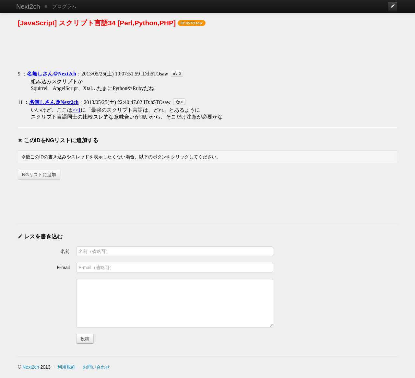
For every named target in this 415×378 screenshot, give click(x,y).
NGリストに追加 (39, 174)
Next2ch (28, 6)
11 (20, 102)
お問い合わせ (96, 367)
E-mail (63, 267)
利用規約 (66, 367)
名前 (65, 251)
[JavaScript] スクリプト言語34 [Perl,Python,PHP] (97, 23)
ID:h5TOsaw (154, 73)
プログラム (64, 6)
